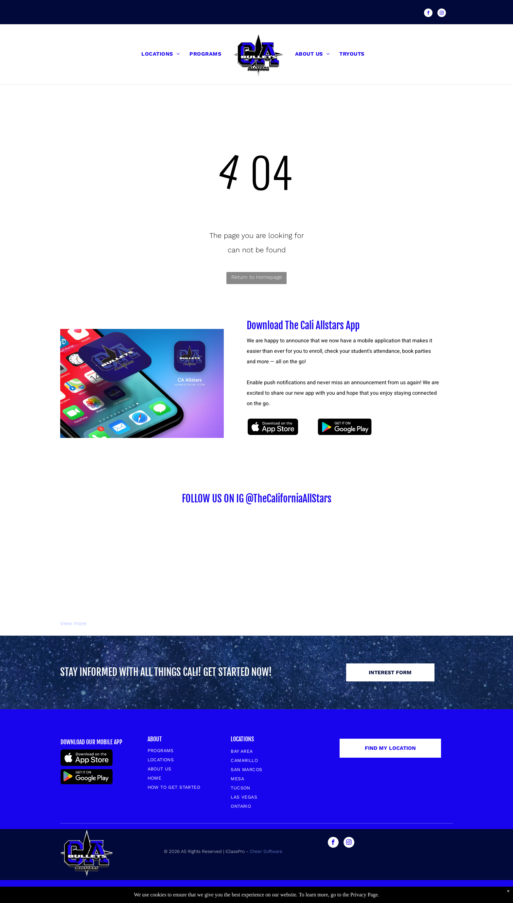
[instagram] (441, 14)
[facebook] (428, 14)
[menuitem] (160, 54)
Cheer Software (267, 851)
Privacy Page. (364, 894)
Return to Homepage (256, 277)
